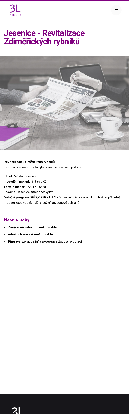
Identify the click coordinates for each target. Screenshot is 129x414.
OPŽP (42, 197)
